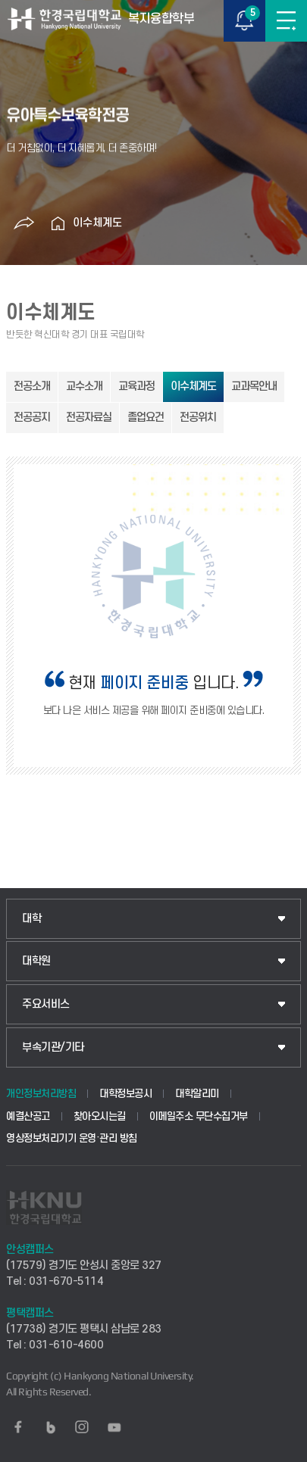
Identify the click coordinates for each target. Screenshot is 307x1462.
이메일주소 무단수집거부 (198, 1116)
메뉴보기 (286, 21)
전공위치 (198, 417)
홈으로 (57, 223)
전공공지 (32, 417)
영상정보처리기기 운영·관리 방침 (71, 1138)
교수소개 (84, 386)
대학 (31, 918)
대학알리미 (197, 1093)
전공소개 (32, 386)
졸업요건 (145, 417)
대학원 (36, 961)
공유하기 (23, 223)
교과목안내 (254, 386)
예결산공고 (28, 1116)
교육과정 (136, 386)
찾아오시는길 (100, 1116)
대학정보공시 (125, 1093)
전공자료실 (88, 417)
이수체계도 (97, 223)
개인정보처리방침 (41, 1093)
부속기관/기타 (53, 1047)
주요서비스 (46, 1004)
